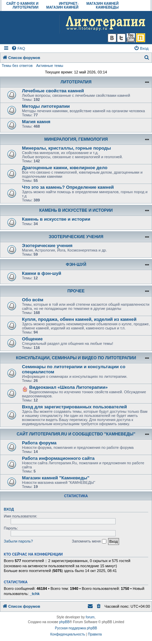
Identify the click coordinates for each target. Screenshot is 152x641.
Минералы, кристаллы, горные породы (66, 148)
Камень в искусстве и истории (56, 219)
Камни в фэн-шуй (41, 273)
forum (90, 617)
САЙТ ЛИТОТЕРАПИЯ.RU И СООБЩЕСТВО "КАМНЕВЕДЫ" (76, 434)
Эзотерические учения (47, 245)
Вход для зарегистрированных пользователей (74, 406)
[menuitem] (18, 48)
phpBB (64, 622)
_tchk (35, 594)
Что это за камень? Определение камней (68, 187)
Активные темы (49, 65)
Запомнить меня (89, 541)
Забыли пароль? (18, 541)
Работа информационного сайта (58, 458)
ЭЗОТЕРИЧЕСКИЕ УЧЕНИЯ (76, 236)
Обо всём (32, 299)
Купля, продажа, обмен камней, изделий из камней (79, 319)
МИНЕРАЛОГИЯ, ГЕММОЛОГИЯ (76, 139)
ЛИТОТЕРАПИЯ (75, 82)
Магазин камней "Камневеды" (56, 477)
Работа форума (39, 442)
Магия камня (36, 121)
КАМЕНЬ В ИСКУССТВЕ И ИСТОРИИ (76, 210)
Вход (9, 509)
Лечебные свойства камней (53, 90)
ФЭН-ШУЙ (76, 264)
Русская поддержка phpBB (76, 628)
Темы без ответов (17, 65)
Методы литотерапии (46, 106)
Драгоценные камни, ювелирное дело (64, 167)
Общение (32, 338)
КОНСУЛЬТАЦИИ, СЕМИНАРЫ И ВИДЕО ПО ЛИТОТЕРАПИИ (76, 358)
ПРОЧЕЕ (75, 291)
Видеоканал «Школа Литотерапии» (68, 387)
